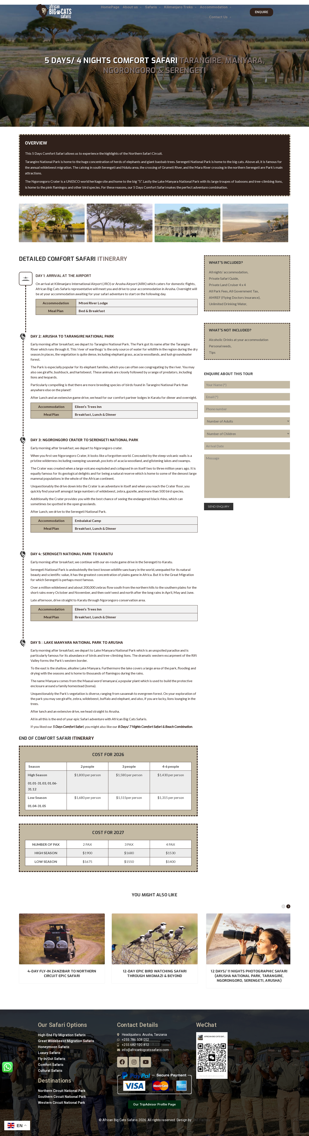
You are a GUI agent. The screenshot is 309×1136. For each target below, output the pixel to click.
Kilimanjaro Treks (180, 7)
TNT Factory (201, 1120)
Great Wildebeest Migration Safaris (66, 1041)
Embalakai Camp (88, 521)
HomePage (110, 7)
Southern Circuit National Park (62, 1097)
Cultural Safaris (50, 1071)
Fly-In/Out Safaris (51, 1059)
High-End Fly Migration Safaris (62, 1035)
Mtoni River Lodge (93, 303)
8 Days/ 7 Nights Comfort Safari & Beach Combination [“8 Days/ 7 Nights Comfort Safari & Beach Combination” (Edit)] (155, 726)
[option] (51, 223)
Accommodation (215, 7)
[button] (132, 7)
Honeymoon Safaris (53, 1047)
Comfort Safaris (50, 1065)
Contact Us (220, 17)
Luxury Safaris (49, 1053)
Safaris (153, 7)
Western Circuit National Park (61, 1103)
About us (132, 7)
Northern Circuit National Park (61, 1091)
